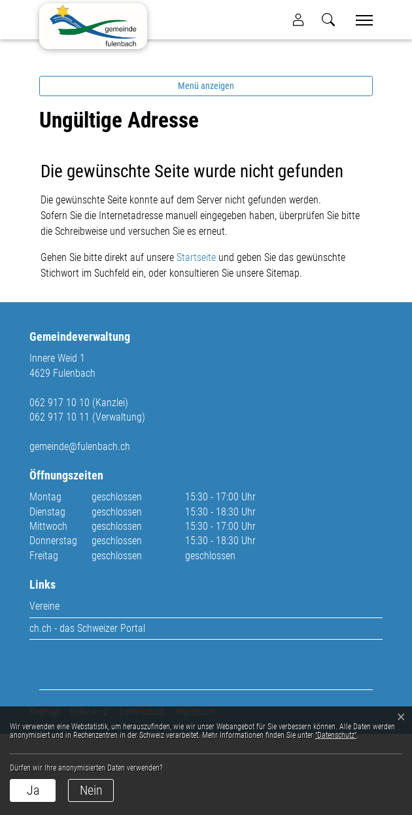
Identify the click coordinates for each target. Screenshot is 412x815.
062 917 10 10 (59, 483)
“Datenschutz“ (335, 735)
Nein (91, 790)
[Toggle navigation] (360, 20)
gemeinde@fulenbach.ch (79, 527)
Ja (33, 790)
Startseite (196, 338)
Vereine (44, 687)
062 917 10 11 (59, 498)
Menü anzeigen (206, 167)
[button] (328, 19)
